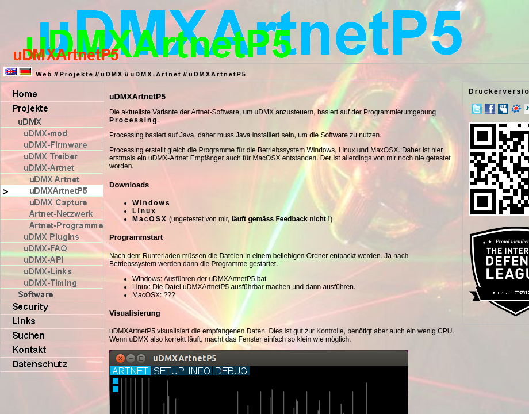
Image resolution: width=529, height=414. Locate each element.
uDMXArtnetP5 (218, 74)
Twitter (476, 108)
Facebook (490, 108)
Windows (151, 203)
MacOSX (149, 219)
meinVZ (516, 108)
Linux (144, 211)
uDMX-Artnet (155, 74)
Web (44, 74)
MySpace (503, 108)
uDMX (112, 74)
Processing (133, 120)
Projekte (76, 74)
